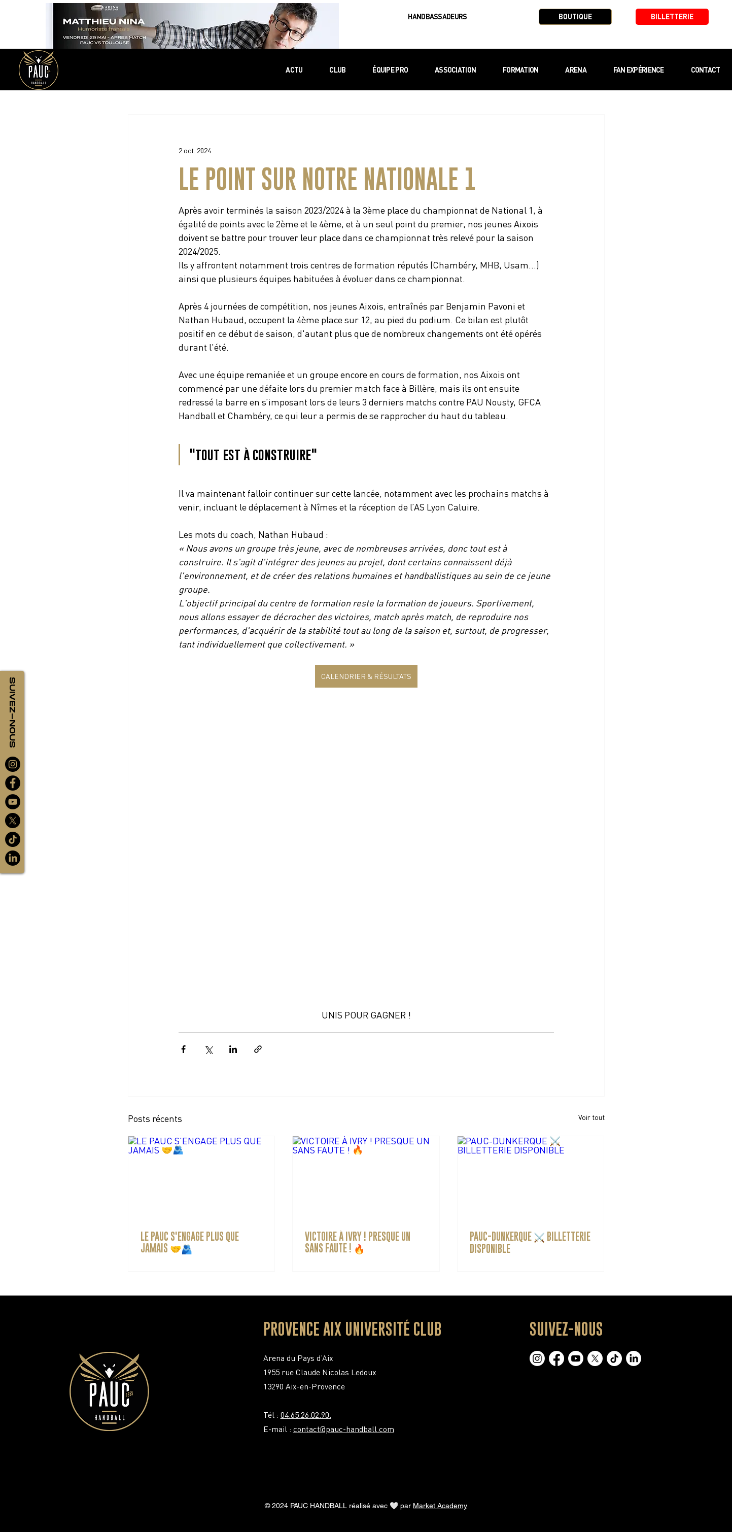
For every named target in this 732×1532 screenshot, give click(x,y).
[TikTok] (12, 839)
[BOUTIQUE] (575, 17)
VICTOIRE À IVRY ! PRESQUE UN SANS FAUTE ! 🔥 (357, 1242)
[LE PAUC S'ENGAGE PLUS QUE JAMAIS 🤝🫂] (201, 1177)
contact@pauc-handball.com (343, 1429)
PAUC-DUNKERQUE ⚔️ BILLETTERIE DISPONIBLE (530, 1242)
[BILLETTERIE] (672, 17)
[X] (12, 820)
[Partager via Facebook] (183, 1049)
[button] (337, 69)
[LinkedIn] (12, 858)
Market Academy (440, 1506)
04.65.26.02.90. (306, 1415)
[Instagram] (12, 764)
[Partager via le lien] (258, 1049)
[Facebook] (12, 783)
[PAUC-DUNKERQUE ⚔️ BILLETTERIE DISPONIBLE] (531, 1177)
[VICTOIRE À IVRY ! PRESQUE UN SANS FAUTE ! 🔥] (366, 1177)
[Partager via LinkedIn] (233, 1049)
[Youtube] (575, 1358)
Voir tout (591, 1117)
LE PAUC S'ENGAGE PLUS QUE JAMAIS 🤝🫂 (190, 1242)
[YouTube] (12, 801)
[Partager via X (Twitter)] (208, 1049)
